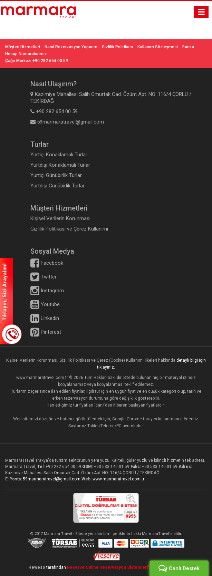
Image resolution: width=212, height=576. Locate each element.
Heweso (36, 567)
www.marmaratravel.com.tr (118, 479)
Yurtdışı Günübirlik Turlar (57, 186)
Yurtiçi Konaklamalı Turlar (58, 155)
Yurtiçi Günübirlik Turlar (56, 175)
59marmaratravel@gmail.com (52, 479)
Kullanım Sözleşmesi (157, 47)
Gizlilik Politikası (117, 47)
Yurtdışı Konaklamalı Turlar (60, 165)
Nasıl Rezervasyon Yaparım (71, 47)
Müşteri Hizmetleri (22, 47)
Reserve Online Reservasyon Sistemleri (109, 567)
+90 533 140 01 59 (111, 466)
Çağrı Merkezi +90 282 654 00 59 (36, 60)
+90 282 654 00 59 (63, 466)
